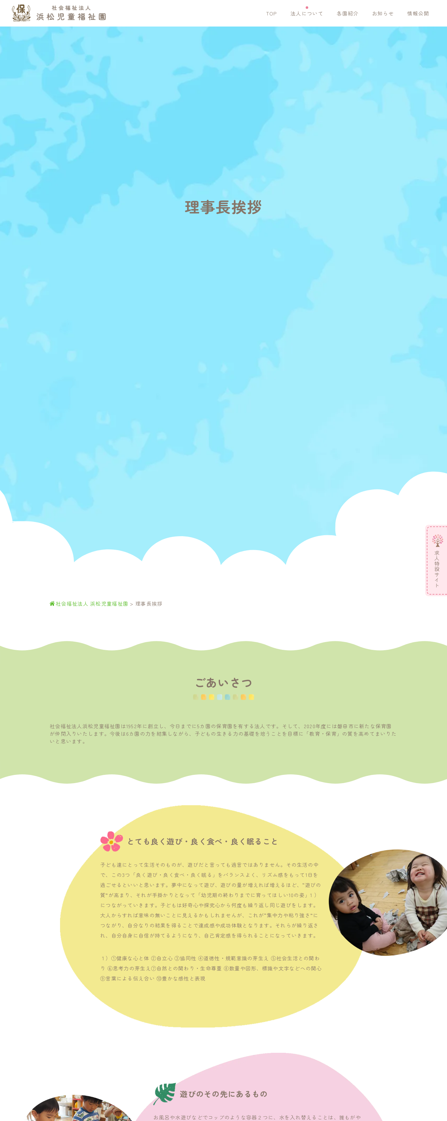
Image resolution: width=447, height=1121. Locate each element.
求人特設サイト (437, 569)
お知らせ (383, 13)
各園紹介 (347, 13)
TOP (271, 13)
